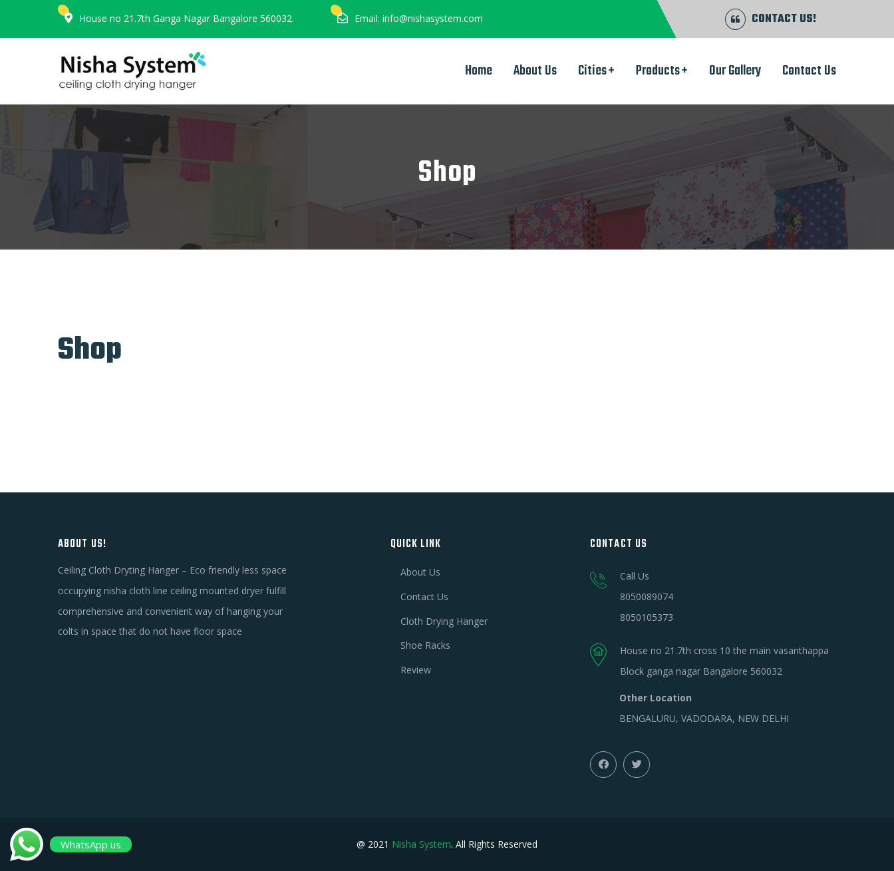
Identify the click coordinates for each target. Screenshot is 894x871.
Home (478, 71)
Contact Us (809, 71)
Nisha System (421, 844)
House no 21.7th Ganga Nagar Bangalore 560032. (186, 18)
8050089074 (646, 596)
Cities (592, 71)
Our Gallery (735, 71)
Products (658, 71)
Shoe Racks (425, 645)
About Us (535, 71)
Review (415, 669)
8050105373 (646, 617)
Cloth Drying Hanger (444, 621)
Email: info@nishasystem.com (419, 18)
